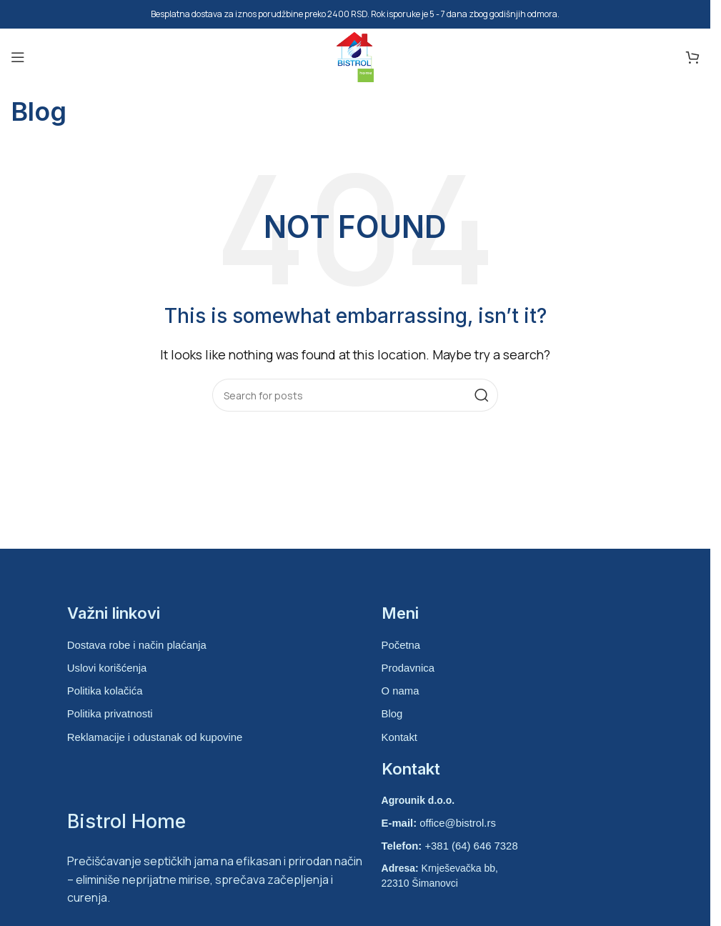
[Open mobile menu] (18, 57)
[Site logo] (355, 56)
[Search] (355, 395)
